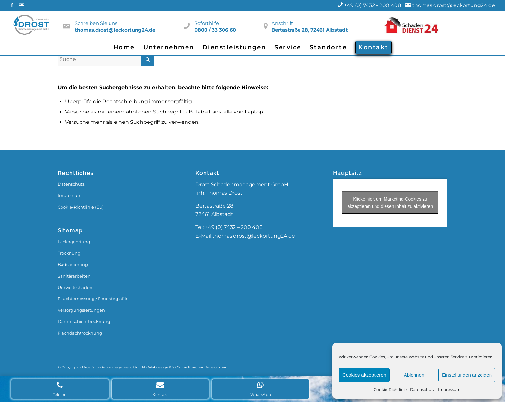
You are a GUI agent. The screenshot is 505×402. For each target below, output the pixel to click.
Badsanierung (73, 264)
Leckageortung (74, 241)
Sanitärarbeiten (74, 276)
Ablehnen (414, 374)
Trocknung (69, 253)
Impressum (449, 389)
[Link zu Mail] (21, 5)
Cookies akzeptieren (364, 374)
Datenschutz (422, 389)
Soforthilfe (207, 23)
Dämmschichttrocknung (84, 321)
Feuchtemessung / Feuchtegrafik (92, 298)
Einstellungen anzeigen (467, 374)
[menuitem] (124, 47)
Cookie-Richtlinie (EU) (81, 207)
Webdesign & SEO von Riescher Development (188, 367)
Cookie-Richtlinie (390, 389)
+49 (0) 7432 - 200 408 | (378, 5)
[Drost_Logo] (32, 25)
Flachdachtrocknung (80, 333)
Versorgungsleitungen (81, 310)
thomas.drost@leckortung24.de (453, 5)
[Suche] (106, 59)
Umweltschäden (75, 287)
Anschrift (282, 23)
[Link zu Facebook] (11, 5)
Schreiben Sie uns (96, 23)
